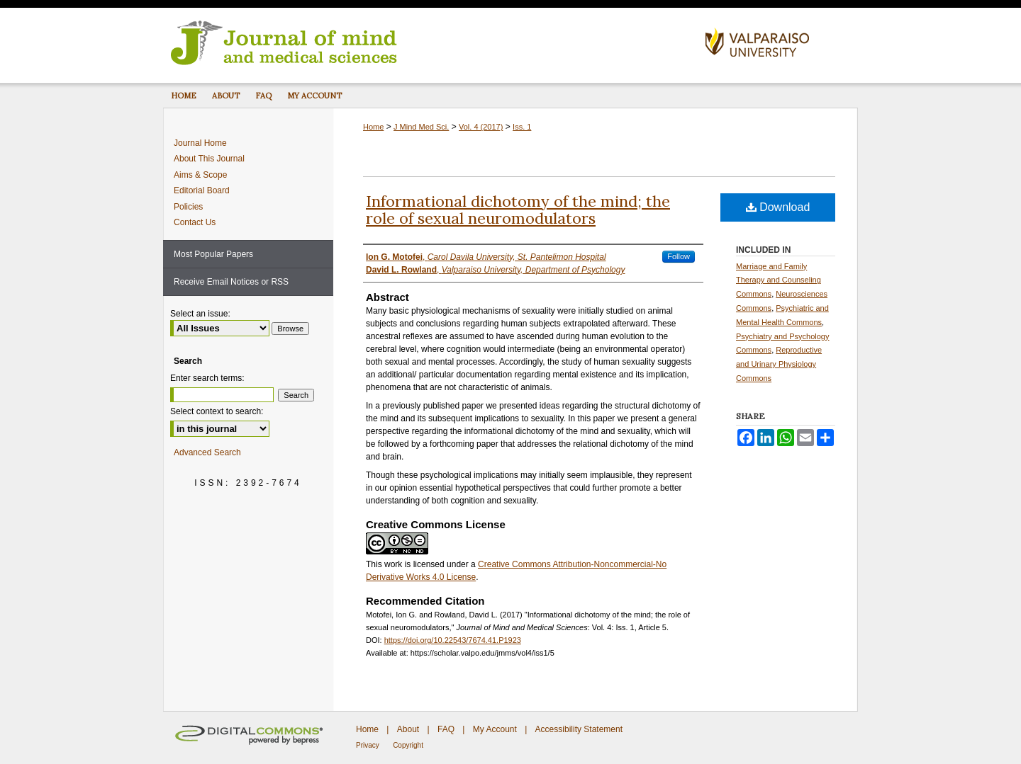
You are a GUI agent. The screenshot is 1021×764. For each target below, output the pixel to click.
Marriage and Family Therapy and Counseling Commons (778, 280)
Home (373, 126)
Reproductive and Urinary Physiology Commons (779, 364)
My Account (495, 729)
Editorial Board (202, 190)
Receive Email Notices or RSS (231, 282)
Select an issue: (200, 314)
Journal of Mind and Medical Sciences (429, 42)
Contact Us (195, 222)
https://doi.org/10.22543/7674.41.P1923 (452, 640)
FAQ (445, 729)
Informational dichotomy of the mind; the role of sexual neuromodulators (518, 209)
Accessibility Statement (579, 729)
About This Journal (209, 159)
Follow (678, 256)
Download (778, 207)
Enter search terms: (207, 378)
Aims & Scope (200, 175)
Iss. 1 (522, 126)
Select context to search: (216, 411)
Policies (188, 207)
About (408, 729)
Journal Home (200, 143)
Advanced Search (207, 452)
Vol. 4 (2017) (481, 126)
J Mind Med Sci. (421, 126)
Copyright (408, 745)
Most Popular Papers (213, 254)
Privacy (367, 745)
